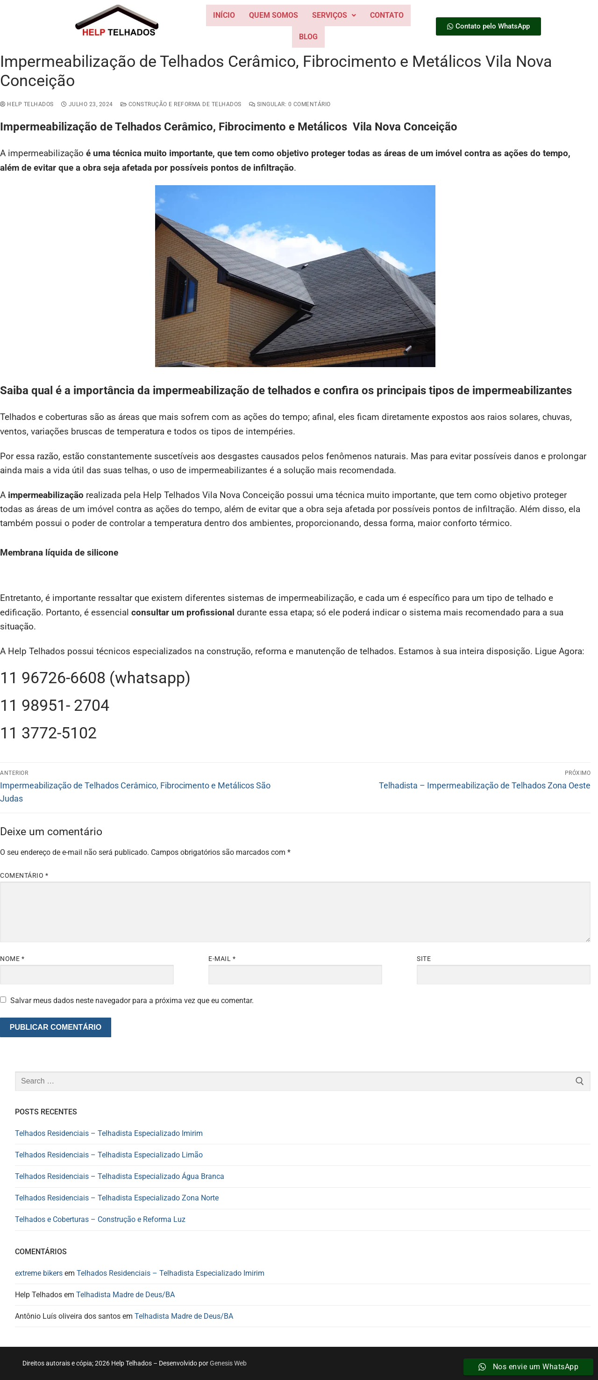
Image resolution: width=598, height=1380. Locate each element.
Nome (12, 958)
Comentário (24, 875)
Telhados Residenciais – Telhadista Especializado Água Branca (119, 1176)
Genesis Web (228, 1363)
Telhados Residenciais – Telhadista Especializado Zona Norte (117, 1197)
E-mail (221, 958)
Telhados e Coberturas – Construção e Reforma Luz (100, 1219)
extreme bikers (39, 1273)
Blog (308, 36)
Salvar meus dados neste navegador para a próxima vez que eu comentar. (132, 1000)
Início (224, 15)
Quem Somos (273, 15)
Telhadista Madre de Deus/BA (125, 1294)
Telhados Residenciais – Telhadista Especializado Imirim (109, 1133)
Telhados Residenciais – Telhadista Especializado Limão (109, 1154)
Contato (387, 15)
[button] (334, 15)
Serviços (334, 15)
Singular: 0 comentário (290, 104)
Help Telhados (27, 104)
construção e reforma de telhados (181, 104)
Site (424, 958)
